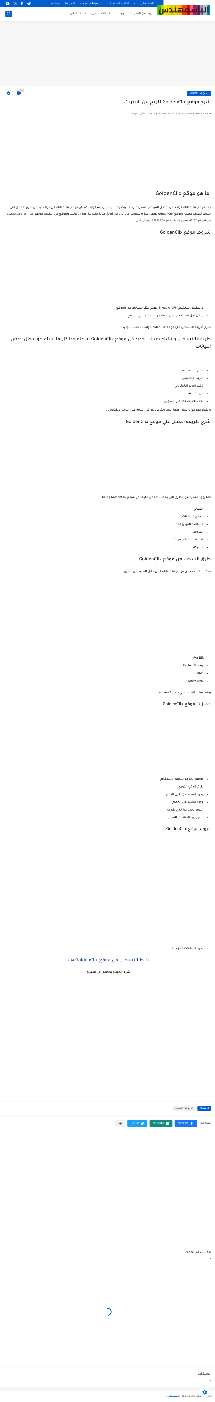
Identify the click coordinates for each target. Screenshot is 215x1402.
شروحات (121, 13)
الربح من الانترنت (142, 13)
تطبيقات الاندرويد (101, 13)
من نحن (55, 3)
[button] (186, 1123)
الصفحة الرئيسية (143, 3)
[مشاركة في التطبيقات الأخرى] (120, 1123)
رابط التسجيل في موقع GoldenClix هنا (107, 960)
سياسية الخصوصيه (91, 3)
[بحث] (8, 14)
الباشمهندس (173, 1396)
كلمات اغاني (78, 13)
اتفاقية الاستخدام (119, 3)
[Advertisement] (107, 54)
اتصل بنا (70, 3)
